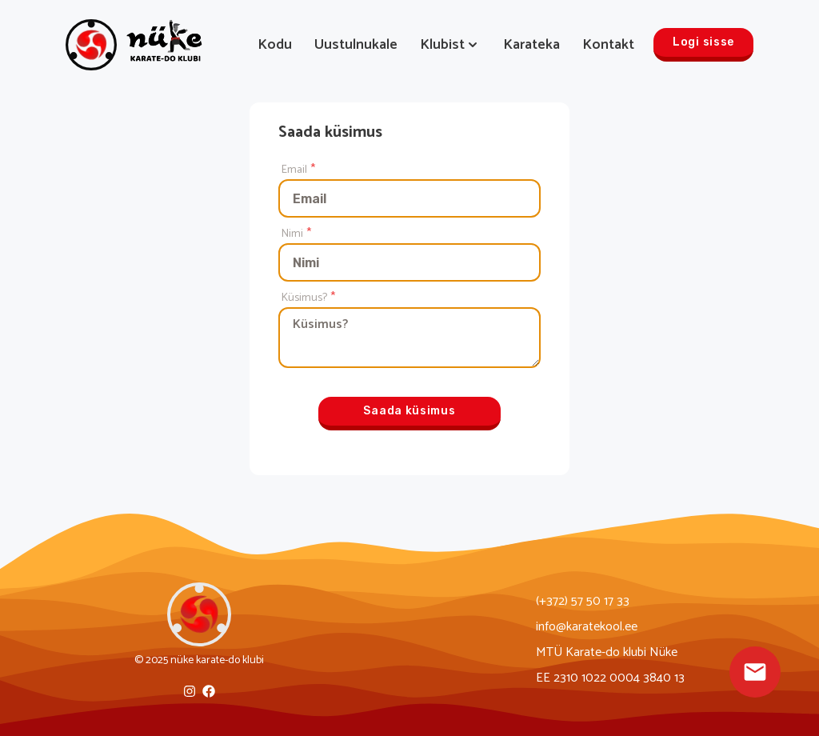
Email (294, 170)
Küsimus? (304, 298)
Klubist (450, 45)
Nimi (292, 234)
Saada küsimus (409, 411)
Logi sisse (703, 42)
